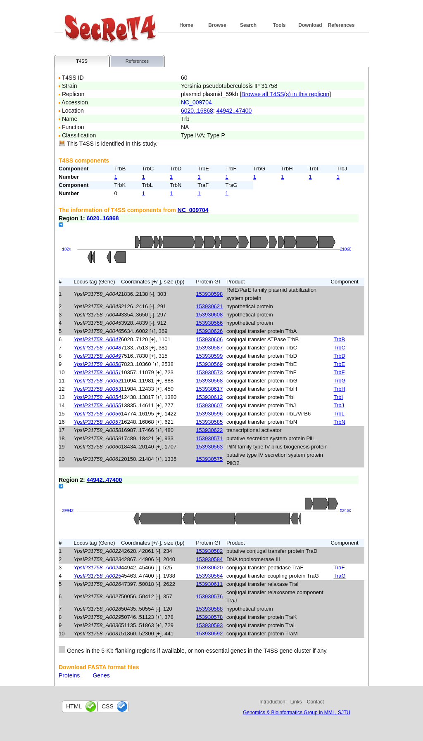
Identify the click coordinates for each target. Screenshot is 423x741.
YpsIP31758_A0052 (97, 381)
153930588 (209, 609)
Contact (315, 702)
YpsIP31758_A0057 (97, 422)
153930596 (209, 414)
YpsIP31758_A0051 (97, 372)
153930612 (209, 397)
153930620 (209, 567)
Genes (101, 675)
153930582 (209, 551)
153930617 (209, 389)
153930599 (209, 356)
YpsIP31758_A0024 (97, 567)
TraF (339, 567)
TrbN (339, 422)
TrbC (339, 348)
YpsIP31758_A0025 (97, 576)
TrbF (339, 372)
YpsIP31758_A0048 (97, 348)
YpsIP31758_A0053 (97, 389)
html (74, 706)
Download (310, 25)
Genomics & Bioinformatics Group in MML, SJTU (296, 712)
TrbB (339, 339)
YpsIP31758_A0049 (97, 356)
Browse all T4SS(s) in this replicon (285, 94)
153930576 (209, 596)
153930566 (209, 323)
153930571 (209, 438)
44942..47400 (234, 110)
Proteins (69, 675)
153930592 (209, 633)
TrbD (339, 356)
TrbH (339, 389)
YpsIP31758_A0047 (97, 339)
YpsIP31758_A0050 (97, 364)
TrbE (339, 364)
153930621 (209, 306)
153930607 (209, 405)
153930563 (209, 447)
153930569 (209, 364)
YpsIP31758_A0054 (97, 397)
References (341, 25)
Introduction (272, 702)
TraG (340, 576)
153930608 (209, 315)
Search (248, 25)
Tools (279, 25)
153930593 (209, 625)
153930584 (209, 559)
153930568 (209, 381)
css (108, 706)
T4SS (82, 61)
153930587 (209, 348)
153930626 (209, 331)
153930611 (209, 584)
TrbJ (339, 405)
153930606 (209, 339)
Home (186, 25)
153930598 (209, 294)
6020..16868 (197, 110)
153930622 (209, 430)
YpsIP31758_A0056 (97, 414)
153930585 (209, 422)
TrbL (339, 414)
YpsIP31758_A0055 (97, 405)
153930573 (209, 372)
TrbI (338, 397)
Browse (217, 25)
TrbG (340, 381)
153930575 (209, 459)
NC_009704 (196, 102)
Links (296, 702)
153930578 (209, 617)
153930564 (209, 576)
